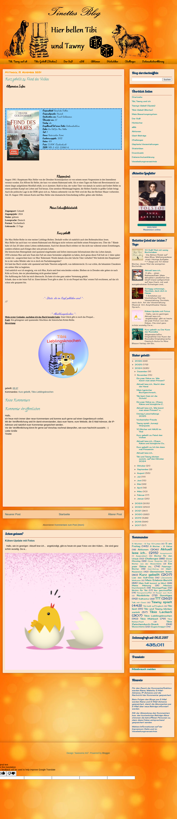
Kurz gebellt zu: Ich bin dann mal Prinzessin (151, 448)
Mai (139, 484)
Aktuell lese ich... (153, 270)
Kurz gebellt (24, 392)
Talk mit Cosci (139, 602)
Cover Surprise (155, 561)
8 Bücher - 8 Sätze (161, 546)
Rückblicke (143, 595)
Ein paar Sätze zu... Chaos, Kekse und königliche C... (150, 403)
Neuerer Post (13, 514)
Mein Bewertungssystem (144, 114)
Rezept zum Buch (164, 593)
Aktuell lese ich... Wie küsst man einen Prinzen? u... (150, 409)
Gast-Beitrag (153, 569)
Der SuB (68, 61)
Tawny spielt (161, 602)
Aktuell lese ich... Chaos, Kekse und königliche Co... (151, 442)
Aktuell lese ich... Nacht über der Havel (151, 385)
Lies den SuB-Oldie (143, 577)
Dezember (142, 371)
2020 (139, 514)
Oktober (141, 466)
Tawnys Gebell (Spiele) (143, 106)
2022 (139, 507)
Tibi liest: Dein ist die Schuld (147, 397)
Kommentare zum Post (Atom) (69, 525)
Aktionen (95, 61)
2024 (139, 368)
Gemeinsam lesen (161, 571)
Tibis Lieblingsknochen (42, 392)
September (143, 469)
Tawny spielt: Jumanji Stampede (147, 424)
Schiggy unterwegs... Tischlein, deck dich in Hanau (156, 291)
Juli (139, 477)
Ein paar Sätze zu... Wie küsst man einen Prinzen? (151, 379)
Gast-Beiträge (139, 135)
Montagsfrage (159, 588)
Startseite (64, 514)
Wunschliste (138, 626)
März (140, 491)
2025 (139, 364)
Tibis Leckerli (161, 612)
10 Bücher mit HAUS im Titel (149, 430)
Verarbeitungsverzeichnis (144, 161)
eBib (81, 61)
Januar (140, 498)
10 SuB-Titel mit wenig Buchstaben (156, 251)
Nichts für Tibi (139, 590)
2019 (138, 518)
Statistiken (112, 61)
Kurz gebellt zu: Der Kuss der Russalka (157, 330)
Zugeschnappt (158, 626)
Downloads (138, 153)
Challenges (130, 61)
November (142, 375)
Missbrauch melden (144, 669)
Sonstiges (166, 595)
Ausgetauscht (166, 553)
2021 (138, 511)
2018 (138, 522)
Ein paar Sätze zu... (152, 565)
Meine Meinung (141, 585)
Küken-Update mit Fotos (20, 540)
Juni (139, 480)
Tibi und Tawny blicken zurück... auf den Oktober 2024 (150, 458)
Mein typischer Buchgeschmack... (146, 391)
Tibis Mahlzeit (149, 618)
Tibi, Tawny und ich (17, 61)
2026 (139, 361)
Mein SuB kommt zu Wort (152, 583)
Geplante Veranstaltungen (145, 144)
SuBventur (143, 599)
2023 (139, 503)
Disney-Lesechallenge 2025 (148, 415)
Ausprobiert (141, 556)
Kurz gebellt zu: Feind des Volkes (149, 436)
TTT (157, 598)
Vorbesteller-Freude (147, 420)
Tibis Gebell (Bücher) (45, 61)
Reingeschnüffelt (144, 593)
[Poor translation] (11, 773)
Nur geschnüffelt (163, 590)
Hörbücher (137, 123)
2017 (138, 525)
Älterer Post (115, 514)
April (140, 488)
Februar (141, 495)
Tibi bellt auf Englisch (153, 606)
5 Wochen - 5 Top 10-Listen (146, 544)
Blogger (106, 753)
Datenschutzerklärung (153, 61)
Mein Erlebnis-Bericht (158, 580)
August (141, 473)
